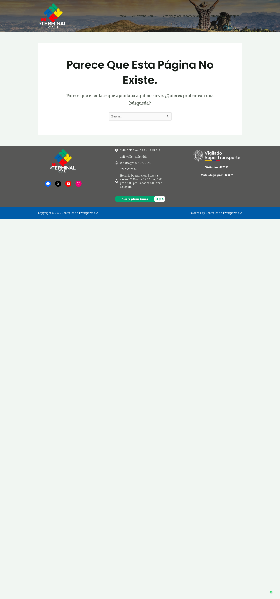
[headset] (140, 181)
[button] (154, 16)
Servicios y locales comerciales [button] (183, 16)
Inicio (122, 16)
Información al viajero (224, 16)
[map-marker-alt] (137, 150)
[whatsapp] (133, 163)
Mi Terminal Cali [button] (143, 16)
